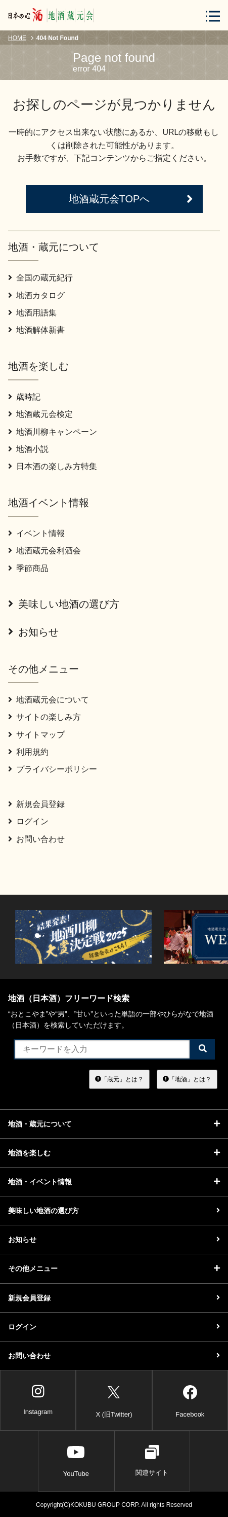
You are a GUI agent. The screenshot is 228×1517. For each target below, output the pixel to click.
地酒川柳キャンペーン (52, 432)
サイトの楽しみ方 (44, 717)
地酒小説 (28, 449)
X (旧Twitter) (114, 1399)
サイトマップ (36, 734)
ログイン (28, 821)
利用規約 (28, 752)
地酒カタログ (36, 295)
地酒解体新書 (36, 330)
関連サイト (151, 1460)
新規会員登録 (36, 804)
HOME (17, 38)
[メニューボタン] (213, 16)
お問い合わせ (36, 839)
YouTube (76, 1460)
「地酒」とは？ (187, 1078)
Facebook (189, 1399)
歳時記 (24, 397)
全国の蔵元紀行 (40, 277)
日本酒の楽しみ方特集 (52, 466)
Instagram (38, 1400)
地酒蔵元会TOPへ (131, 199)
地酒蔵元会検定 (40, 414)
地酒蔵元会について (48, 699)
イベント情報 (36, 533)
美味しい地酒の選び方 (63, 604)
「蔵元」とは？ (119, 1078)
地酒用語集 (32, 312)
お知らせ (33, 632)
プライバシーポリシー (52, 769)
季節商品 (28, 568)
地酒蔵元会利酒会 (44, 550)
